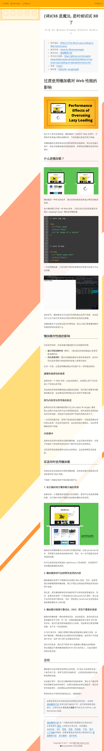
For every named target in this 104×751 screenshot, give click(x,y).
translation (17, 122)
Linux (11, 94)
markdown (24, 108)
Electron (25, 89)
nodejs (6, 117)
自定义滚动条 (8, 130)
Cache (12, 89)
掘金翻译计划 (66, 52)
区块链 (78, 729)
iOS (58, 729)
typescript (30, 122)
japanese (8, 108)
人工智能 (51, 732)
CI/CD (6, 89)
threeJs (6, 122)
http (32, 104)
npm (12, 116)
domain (27, 99)
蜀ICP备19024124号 (81, 743)
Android (50, 729)
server (26, 117)
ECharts (18, 89)
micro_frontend (10, 112)
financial (13, 104)
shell (31, 117)
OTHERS (17, 94)
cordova (18, 98)
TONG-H (98, 3)
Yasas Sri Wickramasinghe (72, 49)
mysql (27, 112)
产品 (85, 729)
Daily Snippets (13, 70)
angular (31, 94)
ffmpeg (6, 104)
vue (5, 126)
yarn (15, 126)
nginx (32, 112)
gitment (20, 104)
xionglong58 (73, 69)
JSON (6, 94)
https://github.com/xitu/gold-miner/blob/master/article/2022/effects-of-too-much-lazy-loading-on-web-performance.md (71, 59)
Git (31, 89)
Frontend (11, 74)
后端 (70, 729)
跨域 (15, 130)
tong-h (59, 66)
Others (10, 82)
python (19, 116)
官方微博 (63, 735)
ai (26, 93)
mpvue (21, 112)
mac (17, 108)
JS (34, 89)
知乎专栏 (73, 735)
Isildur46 (62, 69)
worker (10, 126)
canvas (8, 98)
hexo (27, 103)
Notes (9, 78)
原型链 (21, 126)
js (14, 108)
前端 (64, 729)
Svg (22, 94)
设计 (91, 729)
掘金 (59, 725)
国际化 (27, 126)
